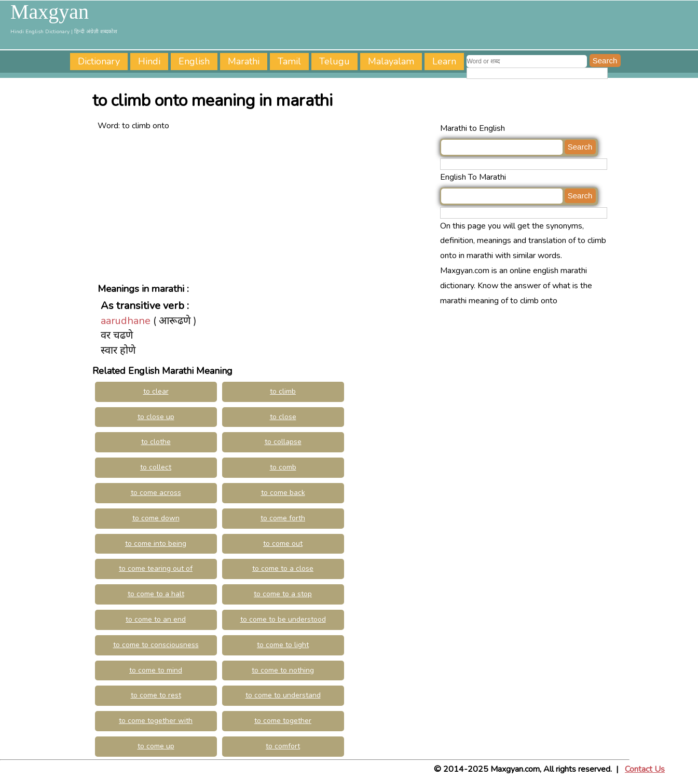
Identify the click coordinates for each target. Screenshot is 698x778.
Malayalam (391, 61)
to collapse (283, 442)
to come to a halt (156, 594)
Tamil (289, 61)
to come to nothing (283, 670)
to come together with (156, 721)
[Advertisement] (266, 206)
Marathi (243, 61)
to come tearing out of (156, 568)
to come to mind (155, 670)
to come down (156, 518)
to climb (283, 391)
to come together (282, 721)
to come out (283, 543)
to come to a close (282, 568)
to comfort (283, 746)
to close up (156, 417)
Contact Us (645, 769)
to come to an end (156, 619)
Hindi (149, 61)
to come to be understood (283, 619)
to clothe (156, 442)
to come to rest (156, 695)
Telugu (334, 61)
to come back (283, 493)
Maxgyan (49, 12)
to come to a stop (283, 594)
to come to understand (283, 695)
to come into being (155, 543)
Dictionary (99, 61)
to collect (155, 467)
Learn (444, 61)
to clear (156, 391)
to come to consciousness (156, 645)
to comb (283, 467)
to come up (156, 746)
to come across (156, 493)
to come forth (283, 518)
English (194, 61)
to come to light (283, 645)
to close (283, 417)
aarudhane (125, 321)
